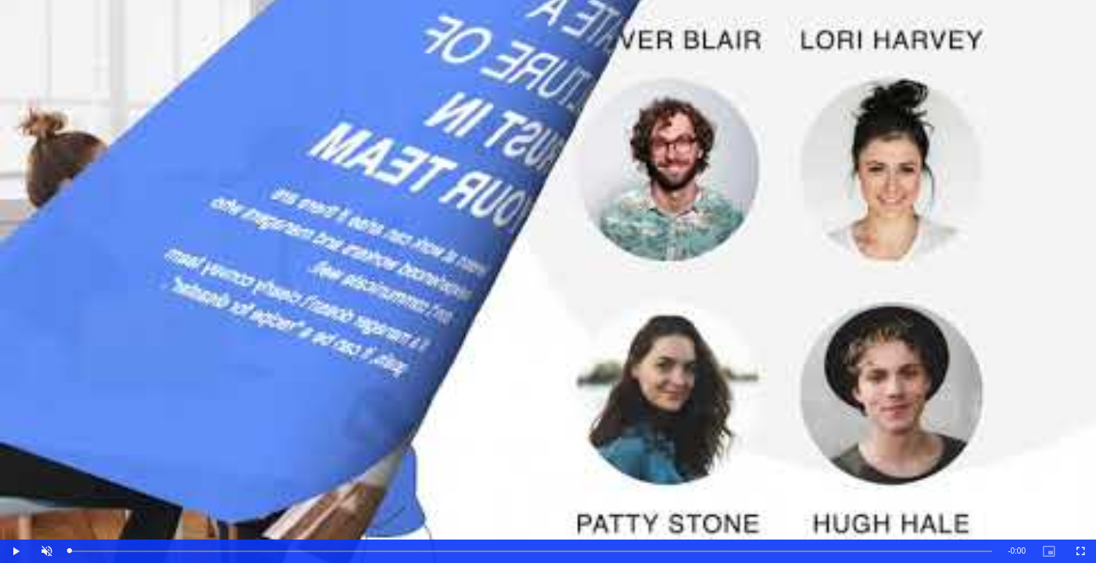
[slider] (531, 551)
